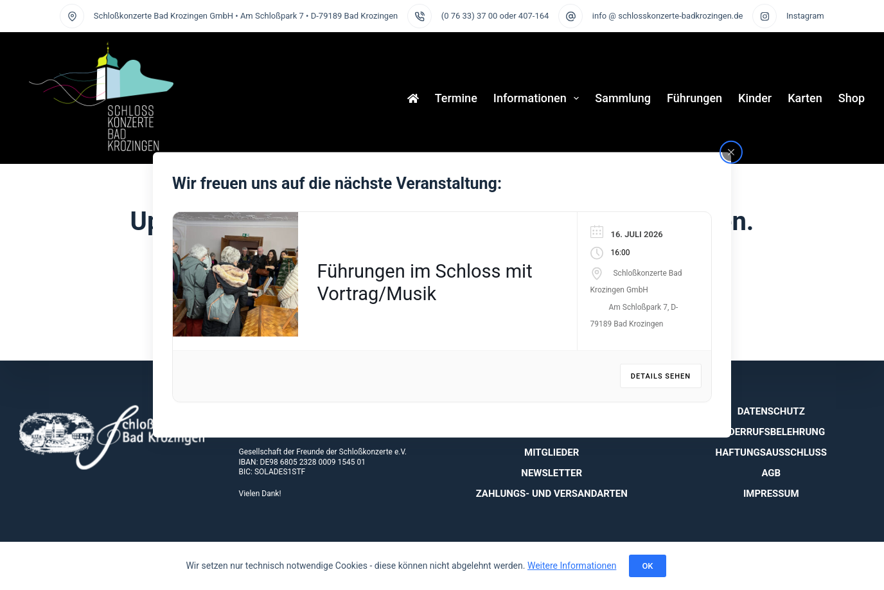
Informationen (539, 98)
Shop (851, 98)
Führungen (694, 98)
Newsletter (551, 473)
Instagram (805, 16)
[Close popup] (731, 152)
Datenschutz (771, 411)
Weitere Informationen (571, 565)
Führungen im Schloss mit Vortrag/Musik (425, 282)
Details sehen (661, 376)
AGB (771, 473)
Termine (456, 98)
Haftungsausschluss (771, 452)
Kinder (755, 98)
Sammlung (623, 98)
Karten (805, 98)
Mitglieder (551, 452)
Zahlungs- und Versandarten (552, 493)
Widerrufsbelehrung (771, 432)
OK (647, 566)
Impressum (771, 493)
